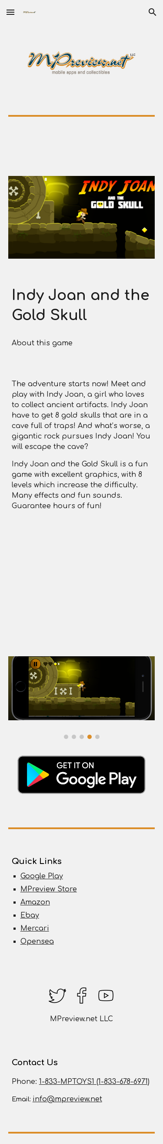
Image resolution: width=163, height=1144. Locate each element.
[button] (10, 12)
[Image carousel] (81, 697)
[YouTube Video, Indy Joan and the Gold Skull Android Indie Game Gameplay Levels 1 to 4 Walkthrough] (81, 585)
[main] (81, 306)
